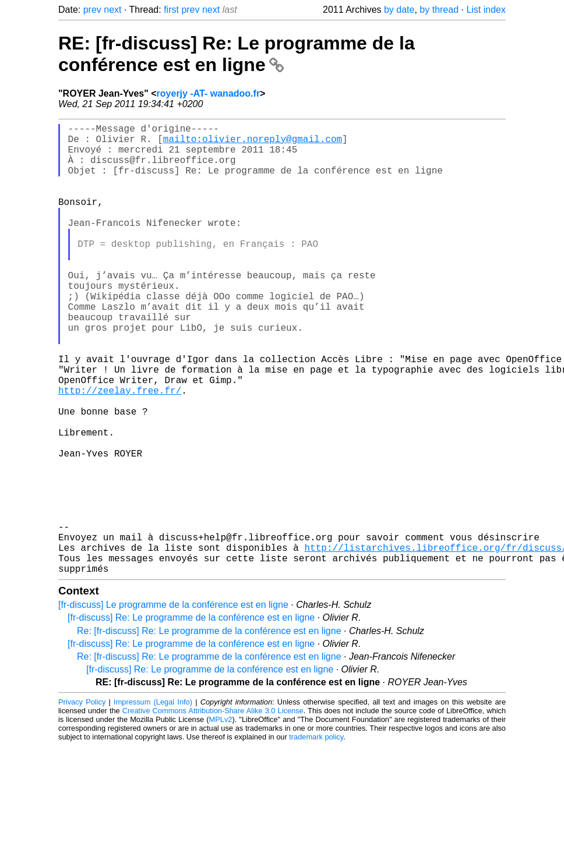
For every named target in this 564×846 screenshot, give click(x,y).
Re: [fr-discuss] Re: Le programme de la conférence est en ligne (209, 731)
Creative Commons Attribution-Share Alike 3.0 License (213, 810)
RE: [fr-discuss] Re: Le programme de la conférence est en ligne (236, 54)
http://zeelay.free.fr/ (119, 450)
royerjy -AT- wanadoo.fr (208, 93)
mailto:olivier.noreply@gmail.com (252, 143)
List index (486, 10)
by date (399, 10)
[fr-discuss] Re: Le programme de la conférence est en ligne (191, 718)
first (171, 10)
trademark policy (316, 837)
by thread (439, 10)
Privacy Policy (81, 802)
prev (92, 10)
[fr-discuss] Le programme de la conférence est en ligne (173, 705)
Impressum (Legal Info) (153, 802)
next (112, 10)
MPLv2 (220, 819)
